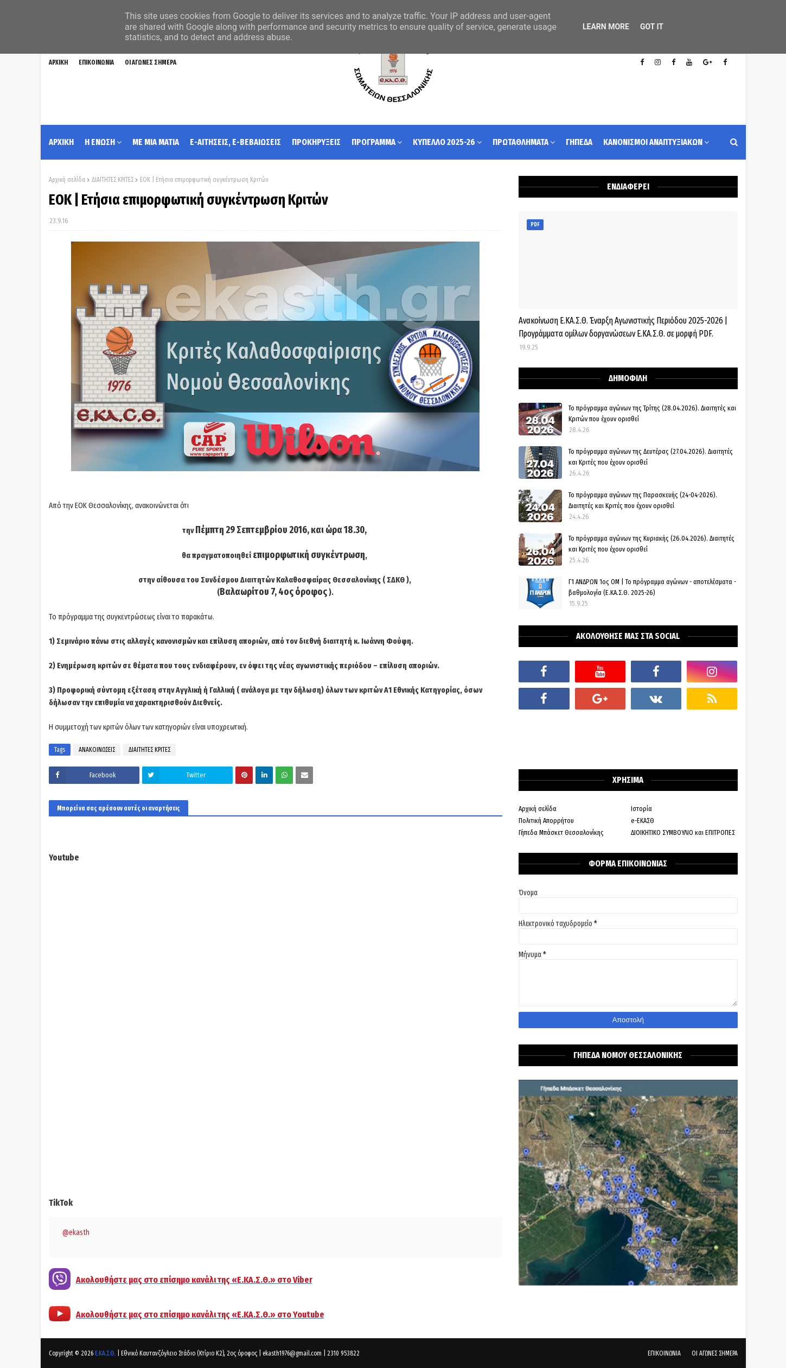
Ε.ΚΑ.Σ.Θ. (105, 1353)
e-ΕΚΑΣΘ (642, 820)
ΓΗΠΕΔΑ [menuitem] (579, 142)
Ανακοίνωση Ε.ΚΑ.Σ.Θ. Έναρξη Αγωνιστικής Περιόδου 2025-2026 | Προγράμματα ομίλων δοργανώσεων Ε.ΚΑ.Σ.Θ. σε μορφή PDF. (623, 327)
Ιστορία (641, 809)
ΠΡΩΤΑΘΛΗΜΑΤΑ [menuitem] (520, 142)
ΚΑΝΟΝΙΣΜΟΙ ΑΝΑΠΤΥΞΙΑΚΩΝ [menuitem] (652, 142)
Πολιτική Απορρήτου (546, 820)
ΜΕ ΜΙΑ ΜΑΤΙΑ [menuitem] (155, 142)
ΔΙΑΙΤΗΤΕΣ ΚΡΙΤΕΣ (112, 179)
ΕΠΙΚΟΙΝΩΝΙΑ (96, 62)
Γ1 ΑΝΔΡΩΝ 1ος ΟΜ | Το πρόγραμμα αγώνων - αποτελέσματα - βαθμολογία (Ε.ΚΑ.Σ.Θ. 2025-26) (652, 587)
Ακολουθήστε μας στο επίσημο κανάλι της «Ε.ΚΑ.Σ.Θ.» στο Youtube (200, 1314)
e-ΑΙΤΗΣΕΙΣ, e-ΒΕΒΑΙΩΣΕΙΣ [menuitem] (235, 142)
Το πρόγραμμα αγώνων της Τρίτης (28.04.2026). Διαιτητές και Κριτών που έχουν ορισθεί (652, 413)
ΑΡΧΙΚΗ (58, 62)
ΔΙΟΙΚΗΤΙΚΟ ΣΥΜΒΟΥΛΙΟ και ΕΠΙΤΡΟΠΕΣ (683, 832)
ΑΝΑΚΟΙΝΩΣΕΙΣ (97, 749)
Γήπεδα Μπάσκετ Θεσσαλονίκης (561, 832)
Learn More (606, 26)
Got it (651, 26)
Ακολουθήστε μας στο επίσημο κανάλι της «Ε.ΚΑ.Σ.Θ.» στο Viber (194, 1279)
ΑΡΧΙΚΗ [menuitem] (61, 142)
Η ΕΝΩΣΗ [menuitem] (100, 142)
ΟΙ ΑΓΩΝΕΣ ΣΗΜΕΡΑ (150, 62)
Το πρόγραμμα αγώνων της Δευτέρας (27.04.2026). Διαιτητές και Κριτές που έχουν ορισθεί (650, 456)
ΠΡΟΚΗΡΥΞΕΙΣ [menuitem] (316, 142)
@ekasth (76, 1232)
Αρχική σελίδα (67, 179)
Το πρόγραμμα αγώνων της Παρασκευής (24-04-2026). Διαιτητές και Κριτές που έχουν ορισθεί (642, 500)
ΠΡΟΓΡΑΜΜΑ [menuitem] (373, 142)
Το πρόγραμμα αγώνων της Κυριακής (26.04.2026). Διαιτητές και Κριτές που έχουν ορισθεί (651, 543)
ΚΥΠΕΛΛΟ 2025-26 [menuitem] (444, 142)
